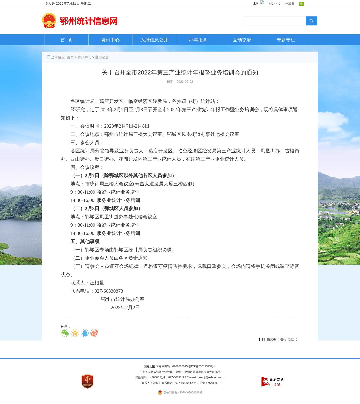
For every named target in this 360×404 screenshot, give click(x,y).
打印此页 (269, 339)
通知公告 (102, 57)
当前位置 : (59, 57)
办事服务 (198, 39)
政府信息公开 (154, 39)
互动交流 (242, 39)
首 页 (66, 39)
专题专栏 (286, 39)
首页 (70, 57)
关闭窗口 (287, 339)
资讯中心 (110, 39)
